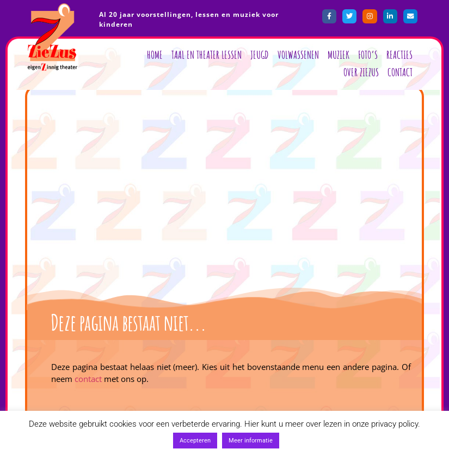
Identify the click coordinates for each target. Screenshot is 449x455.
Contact (400, 72)
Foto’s (368, 55)
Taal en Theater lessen (206, 55)
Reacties (399, 55)
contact (88, 378)
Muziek (338, 55)
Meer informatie (251, 440)
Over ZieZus (361, 72)
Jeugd (259, 55)
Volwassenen (298, 55)
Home (155, 55)
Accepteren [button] (195, 440)
